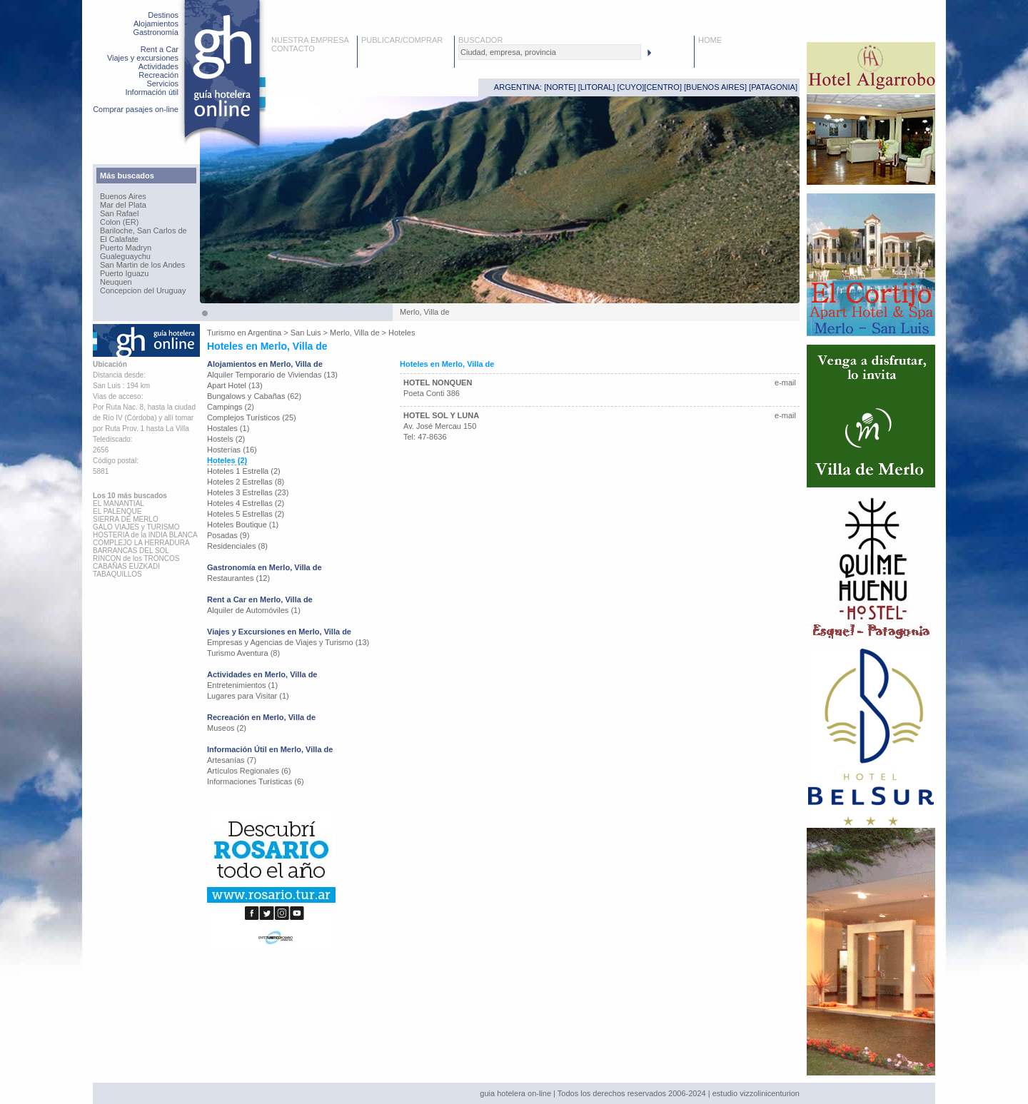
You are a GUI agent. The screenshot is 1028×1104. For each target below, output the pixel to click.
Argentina (264, 332)
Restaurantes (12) (238, 578)
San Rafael (119, 213)
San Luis (306, 332)
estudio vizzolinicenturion (756, 1093)
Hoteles (401, 332)
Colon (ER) (119, 222)
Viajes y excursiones (142, 58)
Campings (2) (230, 406)
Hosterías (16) (232, 449)
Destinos (163, 15)
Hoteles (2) (227, 460)
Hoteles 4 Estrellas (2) (245, 503)
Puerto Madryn (125, 247)
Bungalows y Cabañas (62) (254, 396)
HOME (710, 40)
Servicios (162, 83)
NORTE (559, 87)
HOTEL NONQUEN (437, 382)
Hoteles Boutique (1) (242, 524)
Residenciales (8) (237, 546)
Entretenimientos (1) (242, 685)
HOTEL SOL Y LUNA (441, 415)
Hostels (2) (226, 439)
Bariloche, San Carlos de (143, 230)
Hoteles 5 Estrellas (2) (245, 514)
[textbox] (549, 52)
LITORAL (596, 87)
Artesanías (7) (231, 760)
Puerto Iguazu (124, 273)
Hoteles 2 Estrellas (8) (245, 481)
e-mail (785, 382)
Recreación (158, 75)
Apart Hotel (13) (235, 385)
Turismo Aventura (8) (243, 653)
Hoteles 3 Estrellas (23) (247, 492)
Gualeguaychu (125, 256)
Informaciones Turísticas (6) (255, 781)
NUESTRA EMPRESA (310, 40)
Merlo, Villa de (355, 332)
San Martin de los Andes (142, 264)
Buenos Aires (123, 196)
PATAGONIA (773, 87)
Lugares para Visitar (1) (248, 696)
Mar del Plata (123, 205)
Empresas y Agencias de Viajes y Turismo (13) (288, 642)
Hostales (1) (228, 428)
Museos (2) (226, 728)
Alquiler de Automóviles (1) (254, 610)
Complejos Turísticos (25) (251, 417)
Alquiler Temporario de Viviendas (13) (272, 374)
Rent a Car (159, 49)
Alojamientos (155, 23)
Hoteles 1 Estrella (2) (244, 471)
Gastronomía (155, 32)
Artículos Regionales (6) (249, 770)
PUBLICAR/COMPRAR (402, 40)
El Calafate (119, 239)
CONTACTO (293, 48)
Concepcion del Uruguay (143, 290)
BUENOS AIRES (715, 87)
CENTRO (662, 87)
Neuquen (116, 282)
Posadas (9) (228, 535)
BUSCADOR (480, 40)
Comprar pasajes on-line (135, 109)
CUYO (631, 87)
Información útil (151, 92)
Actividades (158, 66)
